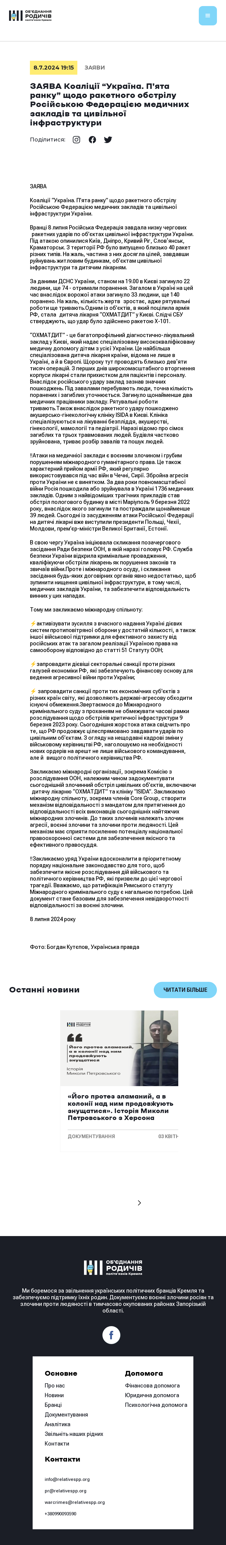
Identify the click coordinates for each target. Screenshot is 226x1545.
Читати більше (185, 990)
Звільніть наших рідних (74, 1434)
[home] (30, 15)
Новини (54, 1395)
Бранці (53, 1405)
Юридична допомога (152, 1395)
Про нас (55, 1385)
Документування (66, 1414)
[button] (208, 15)
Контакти (57, 1443)
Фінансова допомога (152, 1385)
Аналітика (57, 1424)
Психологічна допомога (156, 1405)
